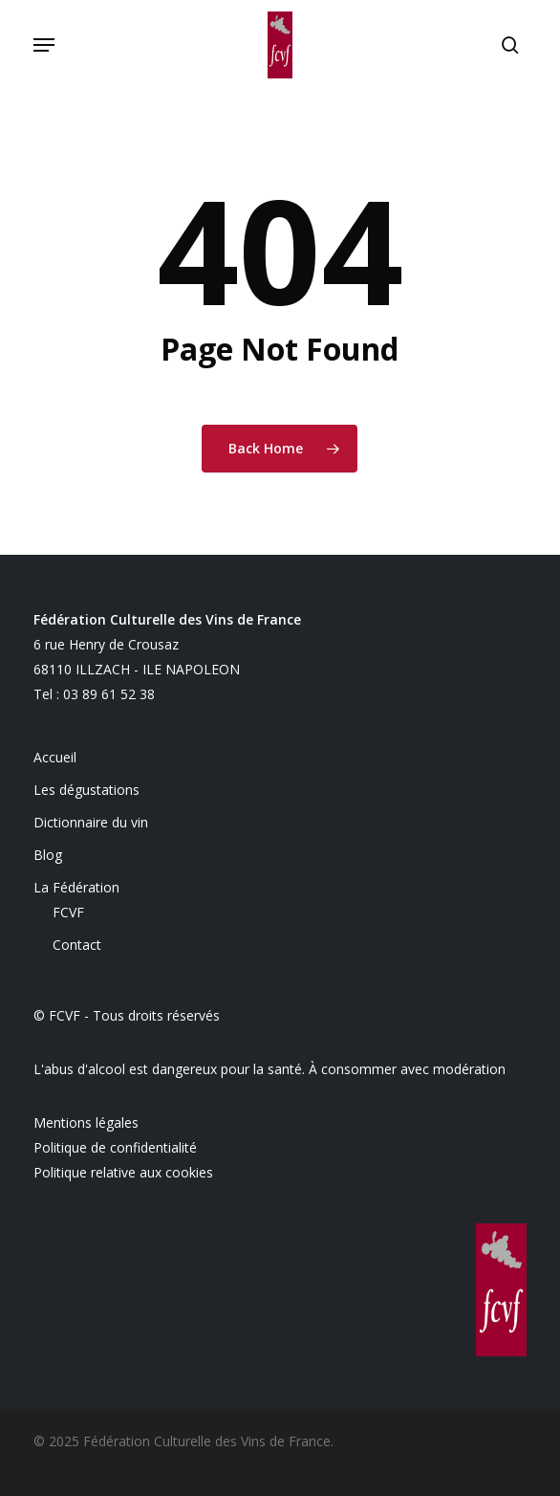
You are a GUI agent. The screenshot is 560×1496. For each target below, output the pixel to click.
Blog (47, 855)
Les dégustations (86, 790)
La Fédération (76, 887)
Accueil (54, 757)
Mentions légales (86, 1122)
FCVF (68, 912)
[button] (43, 45)
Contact (77, 944)
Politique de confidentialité (115, 1147)
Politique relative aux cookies (123, 1172)
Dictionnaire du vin (90, 822)
